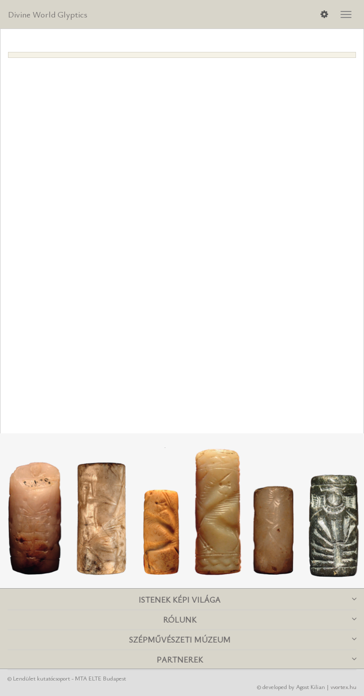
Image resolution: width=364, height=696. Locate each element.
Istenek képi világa (247, 599)
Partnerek (256, 659)
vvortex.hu (343, 687)
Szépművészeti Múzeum (243, 639)
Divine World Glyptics (48, 14)
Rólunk (260, 619)
